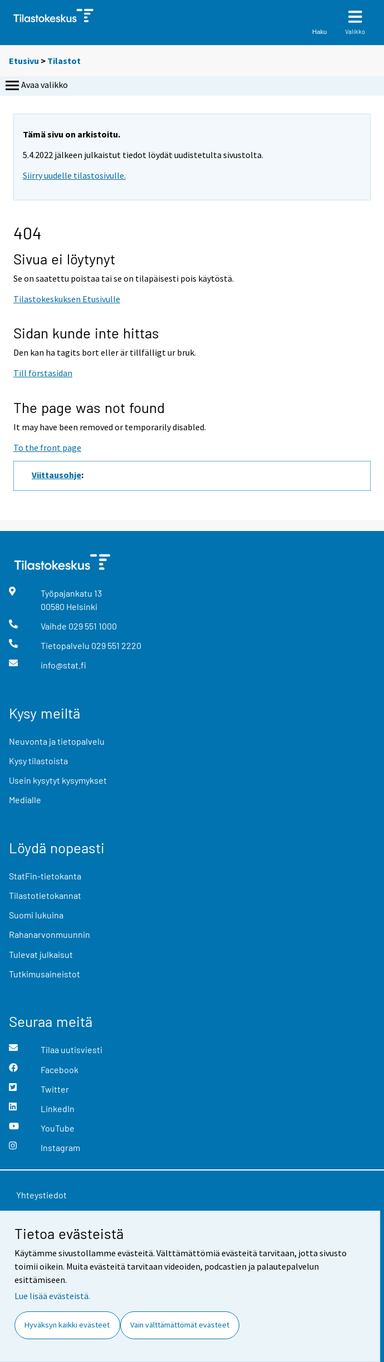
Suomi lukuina (36, 914)
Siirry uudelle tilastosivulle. (74, 175)
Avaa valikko (35, 86)
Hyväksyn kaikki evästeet (67, 1325)
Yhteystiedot (41, 1194)
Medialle (25, 799)
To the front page (47, 447)
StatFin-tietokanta (45, 876)
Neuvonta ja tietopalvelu (57, 741)
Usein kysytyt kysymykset (58, 780)
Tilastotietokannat (45, 895)
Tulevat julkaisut (41, 954)
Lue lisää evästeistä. (52, 1295)
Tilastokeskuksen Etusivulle (66, 298)
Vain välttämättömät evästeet (179, 1325)
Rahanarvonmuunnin (49, 934)
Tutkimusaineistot (44, 973)
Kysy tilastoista (38, 760)
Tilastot (64, 60)
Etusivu (24, 60)
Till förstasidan (42, 372)
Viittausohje (56, 474)
